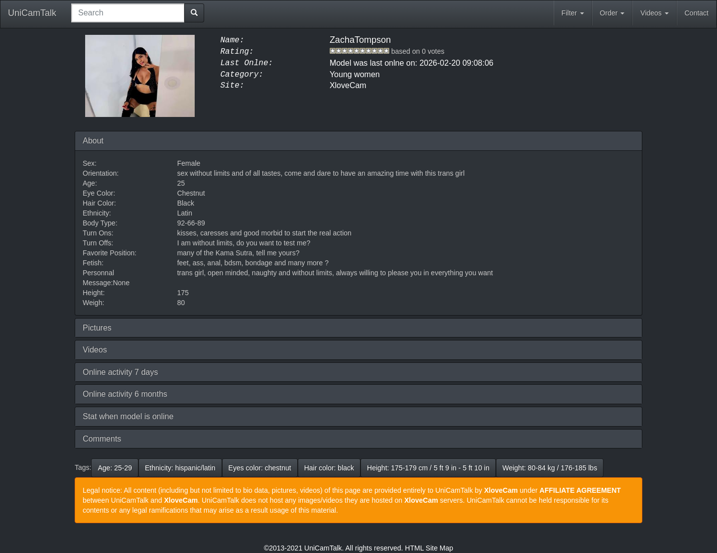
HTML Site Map (429, 548)
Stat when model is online (128, 416)
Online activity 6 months (125, 394)
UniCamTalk (32, 13)
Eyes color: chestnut (260, 468)
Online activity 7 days (120, 372)
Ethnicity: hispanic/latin (180, 468)
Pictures (97, 328)
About (93, 140)
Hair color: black (329, 468)
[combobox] (128, 12)
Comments (102, 439)
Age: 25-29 (115, 468)
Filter (573, 13)
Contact (697, 13)
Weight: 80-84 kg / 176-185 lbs (549, 468)
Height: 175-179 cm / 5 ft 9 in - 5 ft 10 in (428, 468)
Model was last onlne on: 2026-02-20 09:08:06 (411, 63)
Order (612, 13)
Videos (654, 13)
